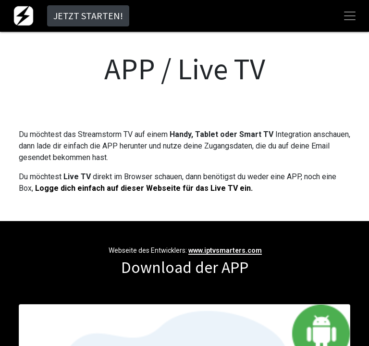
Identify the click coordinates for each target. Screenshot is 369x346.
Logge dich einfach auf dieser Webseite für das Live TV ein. (144, 188)
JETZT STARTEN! (88, 16)
